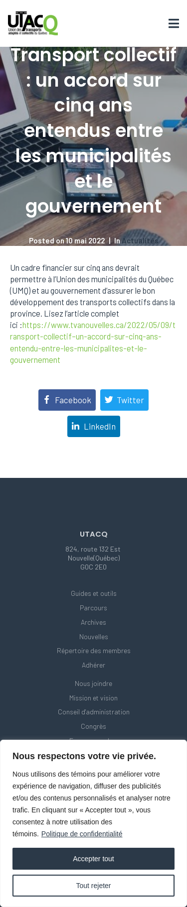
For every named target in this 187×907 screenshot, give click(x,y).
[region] (93, 823)
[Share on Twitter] (124, 400)
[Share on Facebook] (67, 400)
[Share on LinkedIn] (93, 426)
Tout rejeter (93, 886)
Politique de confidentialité (82, 834)
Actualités (140, 240)
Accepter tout (93, 859)
